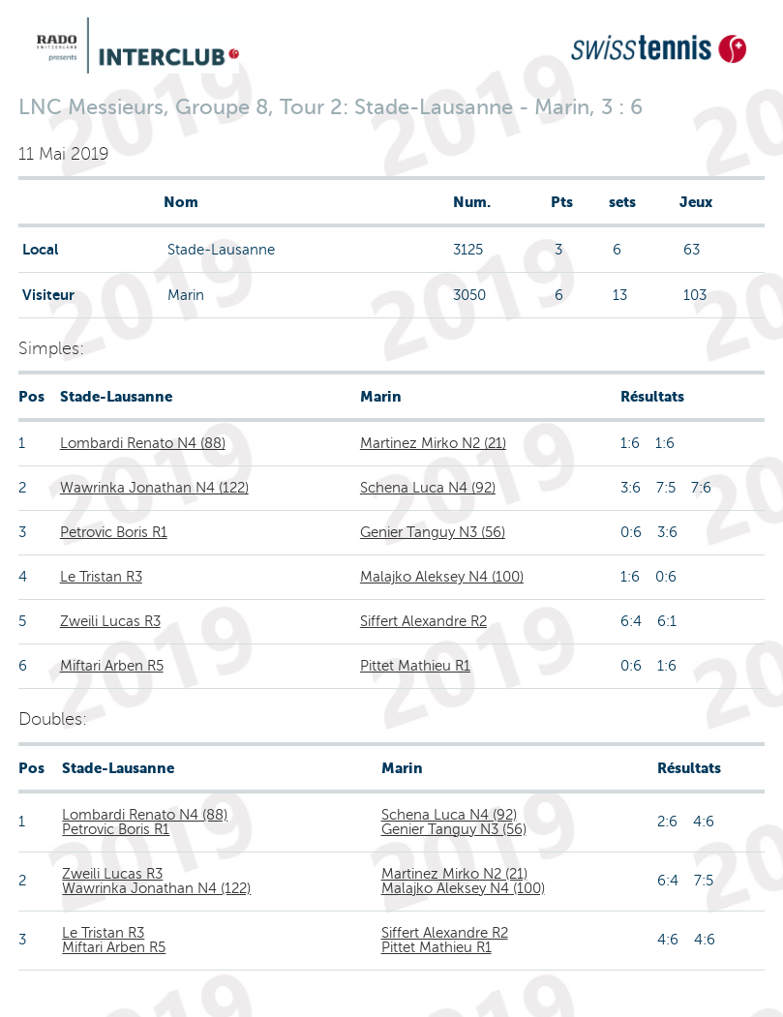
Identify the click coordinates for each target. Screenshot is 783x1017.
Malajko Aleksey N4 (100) (442, 576)
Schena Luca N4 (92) (428, 487)
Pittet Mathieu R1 (415, 665)
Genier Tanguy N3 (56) (432, 532)
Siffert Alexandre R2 (423, 621)
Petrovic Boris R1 (113, 532)
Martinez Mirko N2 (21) (433, 443)
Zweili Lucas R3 (110, 621)
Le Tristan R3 (101, 576)
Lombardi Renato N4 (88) (143, 443)
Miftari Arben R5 (112, 665)
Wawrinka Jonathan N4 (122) (154, 487)
